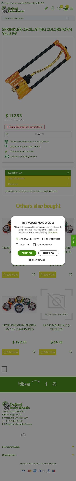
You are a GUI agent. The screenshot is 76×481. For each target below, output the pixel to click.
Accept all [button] (27, 253)
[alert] (38, 240)
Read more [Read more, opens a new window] (52, 232)
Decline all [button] (48, 253)
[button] (38, 260)
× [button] (61, 219)
